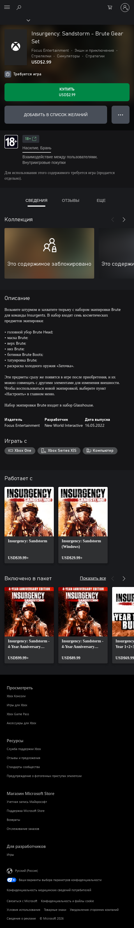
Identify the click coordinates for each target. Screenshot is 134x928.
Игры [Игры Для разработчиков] (10, 854)
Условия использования (23, 909)
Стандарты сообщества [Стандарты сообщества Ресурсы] (23, 767)
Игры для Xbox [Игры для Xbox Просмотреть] (17, 705)
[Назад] (112, 219)
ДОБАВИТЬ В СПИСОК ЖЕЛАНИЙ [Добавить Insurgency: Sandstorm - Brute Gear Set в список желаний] (55, 114)
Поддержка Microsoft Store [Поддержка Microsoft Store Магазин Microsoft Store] (26, 810)
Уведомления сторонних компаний (94, 909)
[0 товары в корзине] (111, 7)
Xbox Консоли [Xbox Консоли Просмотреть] (16, 696)
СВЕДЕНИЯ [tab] (36, 200)
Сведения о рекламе (21, 918)
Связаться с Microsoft (22, 901)
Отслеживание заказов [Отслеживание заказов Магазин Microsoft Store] (23, 828)
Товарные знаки (55, 909)
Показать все (93, 578)
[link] (29, 525)
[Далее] (124, 219)
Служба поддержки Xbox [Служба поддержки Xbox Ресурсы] (24, 749)
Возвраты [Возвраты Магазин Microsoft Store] (13, 819)
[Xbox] (14, 20)
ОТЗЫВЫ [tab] (70, 200)
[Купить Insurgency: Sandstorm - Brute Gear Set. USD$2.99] (67, 92)
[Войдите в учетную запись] (125, 7)
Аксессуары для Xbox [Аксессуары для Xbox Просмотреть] (21, 723)
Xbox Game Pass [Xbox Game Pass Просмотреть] (18, 714)
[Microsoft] (66, 4)
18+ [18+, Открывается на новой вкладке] (30, 139)
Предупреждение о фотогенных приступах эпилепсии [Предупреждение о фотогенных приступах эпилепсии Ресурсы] (44, 776)
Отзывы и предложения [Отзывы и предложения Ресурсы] (23, 758)
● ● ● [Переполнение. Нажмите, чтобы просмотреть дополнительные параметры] (120, 114)
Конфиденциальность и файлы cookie (67, 901)
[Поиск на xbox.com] (19, 7)
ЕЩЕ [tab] (101, 200)
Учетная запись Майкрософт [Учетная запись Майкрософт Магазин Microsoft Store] (27, 801)
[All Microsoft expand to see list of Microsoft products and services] (7, 7)
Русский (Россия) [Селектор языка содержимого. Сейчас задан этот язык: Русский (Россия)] (26, 870)
